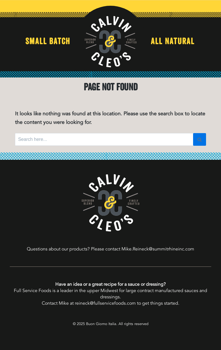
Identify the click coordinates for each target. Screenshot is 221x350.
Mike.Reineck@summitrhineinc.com (157, 249)
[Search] (199, 139)
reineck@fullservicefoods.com (105, 303)
